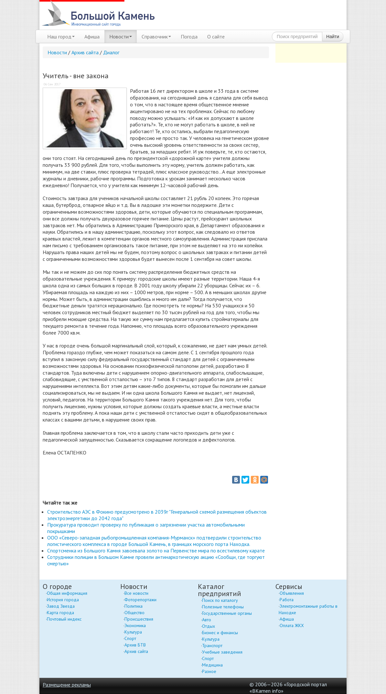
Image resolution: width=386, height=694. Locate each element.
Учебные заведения (222, 652)
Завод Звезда (61, 606)
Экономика (135, 625)
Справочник (156, 36)
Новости (120, 36)
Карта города (60, 612)
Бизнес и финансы (220, 632)
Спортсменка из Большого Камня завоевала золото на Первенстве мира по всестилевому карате (156, 550)
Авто (206, 620)
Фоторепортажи (140, 600)
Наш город (61, 36)
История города (63, 600)
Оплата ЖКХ (292, 625)
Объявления (292, 593)
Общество (134, 612)
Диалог (111, 52)
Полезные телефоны (223, 607)
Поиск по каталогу (220, 600)
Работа (287, 600)
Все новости (136, 593)
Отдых (208, 626)
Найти (332, 36)
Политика (133, 606)
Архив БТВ (135, 645)
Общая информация (67, 593)
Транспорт (212, 645)
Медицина (212, 665)
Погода (189, 36)
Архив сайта (85, 52)
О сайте (216, 36)
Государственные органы (227, 613)
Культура (133, 632)
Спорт (130, 638)
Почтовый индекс (64, 619)
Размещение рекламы (67, 684)
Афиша (92, 36)
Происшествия (138, 619)
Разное (209, 671)
